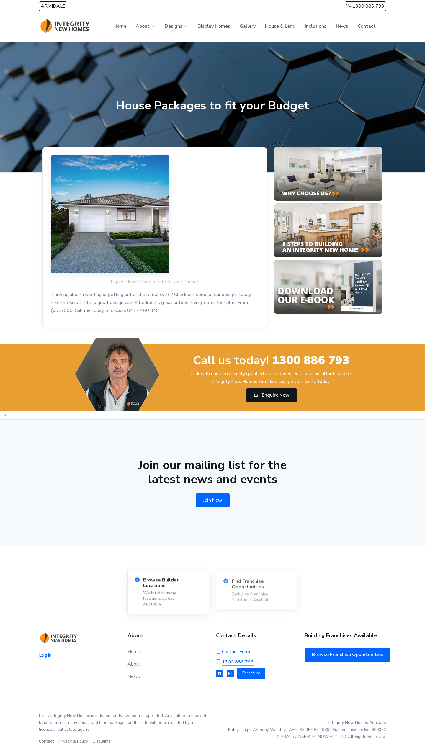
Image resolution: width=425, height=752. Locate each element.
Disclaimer (102, 741)
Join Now (212, 500)
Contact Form (236, 651)
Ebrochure (251, 673)
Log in (45, 655)
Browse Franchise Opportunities (347, 654)
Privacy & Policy (73, 741)
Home (119, 26)
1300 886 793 (365, 6)
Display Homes (213, 26)
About (143, 26)
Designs (173, 26)
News (342, 26)
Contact (367, 26)
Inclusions (315, 26)
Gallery (248, 26)
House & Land (280, 26)
